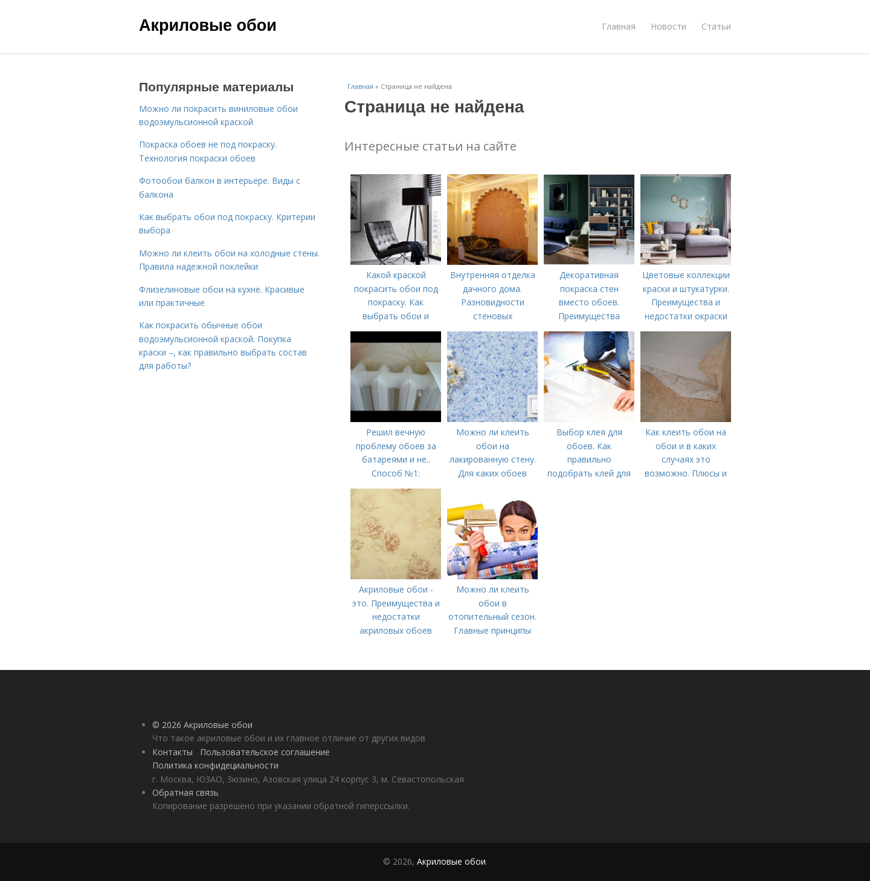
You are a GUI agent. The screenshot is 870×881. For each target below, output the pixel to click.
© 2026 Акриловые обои (202, 724)
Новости (668, 26)
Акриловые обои (208, 25)
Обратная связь (185, 792)
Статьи (716, 26)
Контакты (172, 752)
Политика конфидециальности (215, 765)
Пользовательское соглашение (265, 752)
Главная (619, 26)
